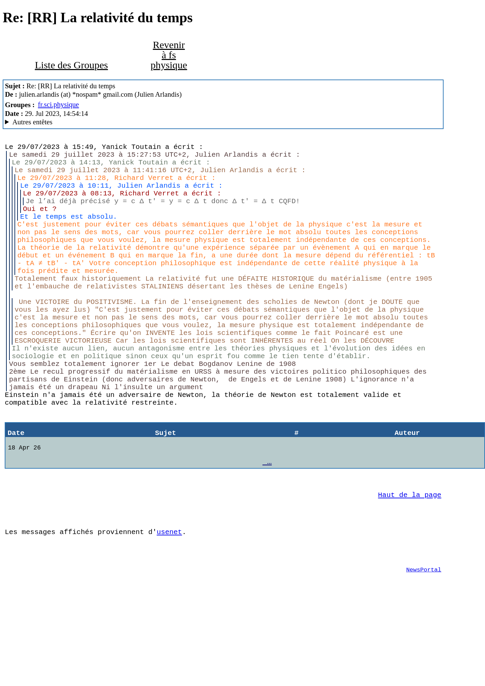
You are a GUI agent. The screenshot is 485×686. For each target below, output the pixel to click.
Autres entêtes (32, 122)
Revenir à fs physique (169, 55)
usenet (169, 605)
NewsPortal (423, 648)
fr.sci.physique (58, 104)
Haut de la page (409, 563)
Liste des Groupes (71, 65)
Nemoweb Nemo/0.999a (223, 122)
